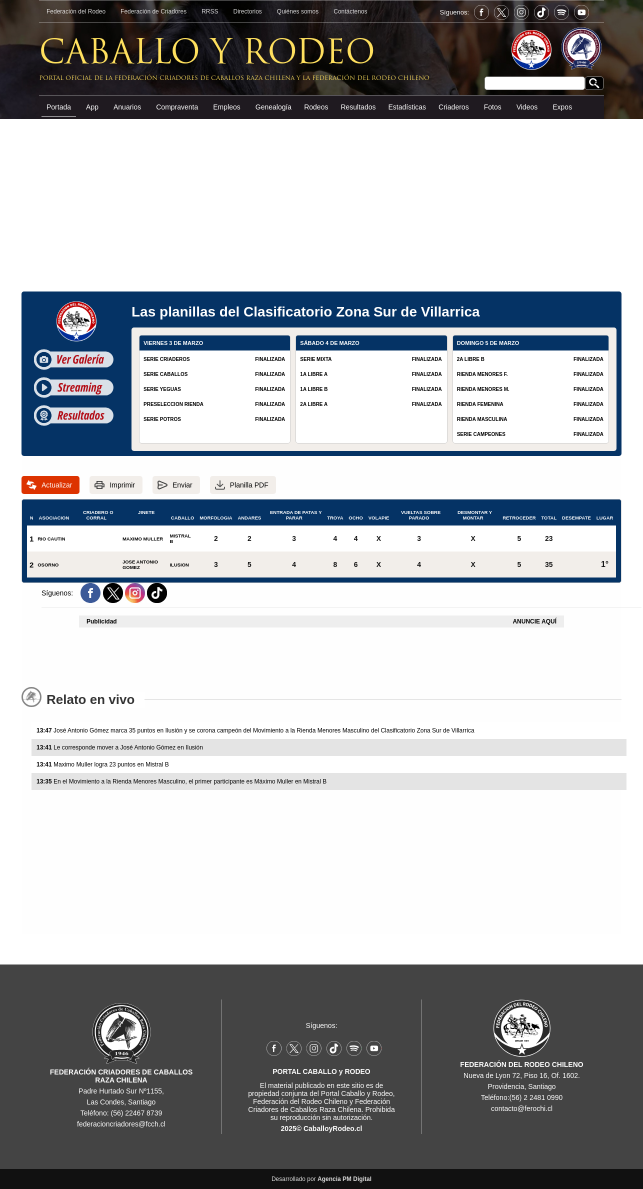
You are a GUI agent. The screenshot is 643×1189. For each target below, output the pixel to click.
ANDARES (249, 516)
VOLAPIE (379, 516)
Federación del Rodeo (76, 11)
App (92, 107)
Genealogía (274, 107)
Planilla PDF (249, 485)
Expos (562, 107)
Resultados (358, 107)
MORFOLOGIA (216, 516)
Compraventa (177, 107)
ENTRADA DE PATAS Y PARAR (294, 515)
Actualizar (57, 485)
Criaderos (453, 107)
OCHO (355, 516)
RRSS (210, 11)
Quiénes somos (297, 11)
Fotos (493, 107)
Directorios (248, 11)
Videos (527, 107)
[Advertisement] (321, 194)
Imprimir (122, 485)
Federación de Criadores (153, 11)
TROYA (335, 516)
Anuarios (127, 107)
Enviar (182, 485)
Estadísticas (407, 107)
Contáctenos (350, 11)
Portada (58, 107)
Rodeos (316, 107)
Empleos (226, 107)
